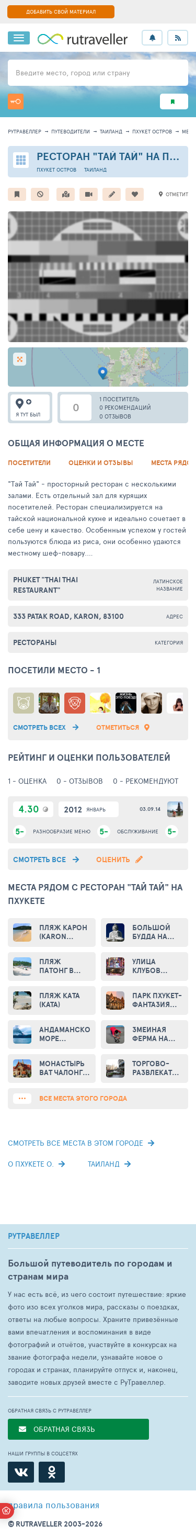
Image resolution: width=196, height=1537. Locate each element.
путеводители (70, 131)
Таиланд (111, 131)
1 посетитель (119, 399)
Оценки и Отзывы (100, 463)
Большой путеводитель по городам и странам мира (90, 1270)
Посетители (29, 463)
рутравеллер (24, 131)
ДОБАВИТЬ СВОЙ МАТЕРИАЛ (61, 11)
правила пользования (53, 1504)
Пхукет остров (152, 131)
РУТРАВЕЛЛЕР (34, 1236)
